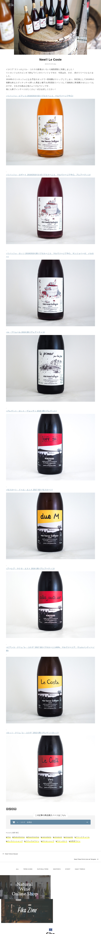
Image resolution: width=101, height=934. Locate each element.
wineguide (69, 837)
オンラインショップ (15, 842)
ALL (17, 864)
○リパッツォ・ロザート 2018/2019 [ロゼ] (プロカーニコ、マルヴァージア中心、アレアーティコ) (48, 175)
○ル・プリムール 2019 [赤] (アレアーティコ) (25, 332)
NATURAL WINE (42, 864)
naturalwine (47, 837)
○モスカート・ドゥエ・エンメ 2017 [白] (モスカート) (29, 490)
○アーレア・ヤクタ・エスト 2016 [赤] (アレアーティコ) (30, 569)
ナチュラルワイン (32, 842)
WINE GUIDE (27, 864)
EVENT (67, 864)
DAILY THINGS (80, 864)
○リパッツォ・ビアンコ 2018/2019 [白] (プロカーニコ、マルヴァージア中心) (39, 96)
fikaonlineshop (33, 837)
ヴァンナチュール (83, 837)
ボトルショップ (48, 842)
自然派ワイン (75, 842)
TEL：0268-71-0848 (43, 914)
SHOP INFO (57, 864)
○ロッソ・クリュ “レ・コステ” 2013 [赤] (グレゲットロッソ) (32, 733)
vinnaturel (58, 837)
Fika (9, 837)
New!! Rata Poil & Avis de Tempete (86, 854)
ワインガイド (62, 842)
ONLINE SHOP (89, 5)
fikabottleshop (19, 837)
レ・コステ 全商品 (24, 822)
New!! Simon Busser (10, 854)
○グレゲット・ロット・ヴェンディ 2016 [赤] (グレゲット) (31, 411)
